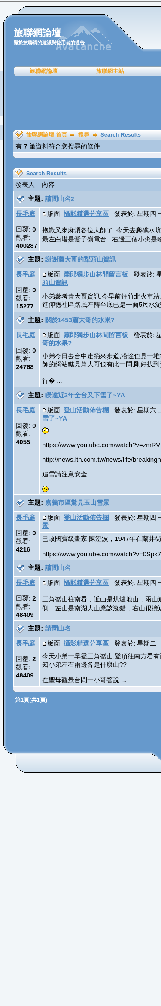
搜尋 (83, 134)
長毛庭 (25, 213)
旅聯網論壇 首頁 (46, 134)
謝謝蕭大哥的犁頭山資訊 (80, 259)
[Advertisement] (83, 103)
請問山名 (58, 567)
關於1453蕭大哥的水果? (80, 319)
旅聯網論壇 (44, 71)
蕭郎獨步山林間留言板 (96, 274)
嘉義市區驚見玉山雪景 (77, 502)
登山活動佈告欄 (86, 410)
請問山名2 (59, 198)
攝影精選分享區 (86, 213)
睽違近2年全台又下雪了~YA (85, 395)
